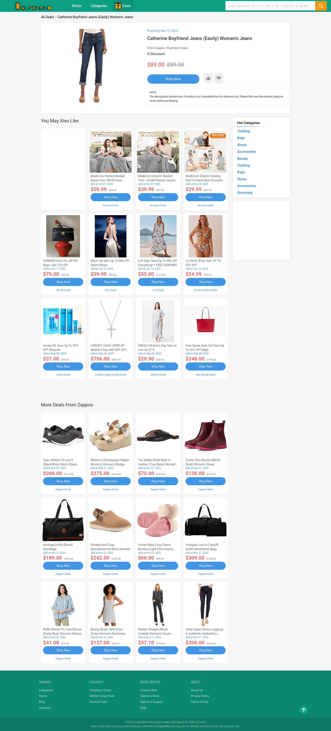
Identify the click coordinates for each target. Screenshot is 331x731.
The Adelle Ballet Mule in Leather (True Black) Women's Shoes (157, 464)
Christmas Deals (100, 690)
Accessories (246, 152)
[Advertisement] (63, 169)
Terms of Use (199, 702)
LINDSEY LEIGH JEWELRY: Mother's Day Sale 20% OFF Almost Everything (108, 350)
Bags (241, 138)
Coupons (45, 707)
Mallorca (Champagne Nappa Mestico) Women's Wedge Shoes (110, 464)
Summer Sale (98, 702)
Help (143, 707)
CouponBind (164, 726)
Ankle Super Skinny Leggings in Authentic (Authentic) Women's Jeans (204, 633)
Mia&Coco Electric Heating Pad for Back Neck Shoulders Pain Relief (205, 180)
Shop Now (173, 79)
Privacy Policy (200, 696)
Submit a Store (150, 696)
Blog (42, 702)
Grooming (244, 193)
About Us (197, 690)
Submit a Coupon (151, 702)
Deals (122, 6)
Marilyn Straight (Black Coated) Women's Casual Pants (154, 633)
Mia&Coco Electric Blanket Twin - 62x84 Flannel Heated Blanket (156, 180)
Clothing (243, 131)
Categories (99, 6)
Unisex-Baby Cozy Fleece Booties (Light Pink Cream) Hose (155, 549)
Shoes (242, 145)
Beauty (242, 159)
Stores (76, 6)
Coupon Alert (148, 690)
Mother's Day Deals (102, 696)
